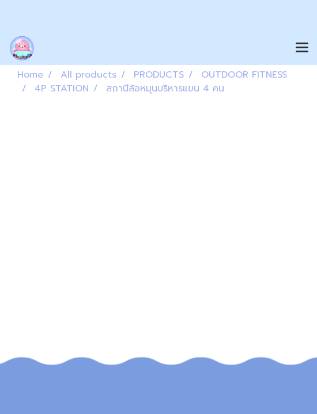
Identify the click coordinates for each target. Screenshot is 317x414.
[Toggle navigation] (302, 48)
